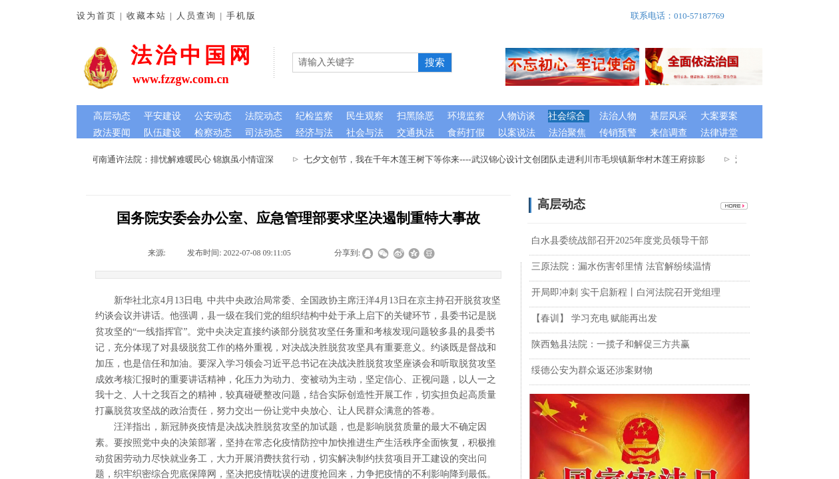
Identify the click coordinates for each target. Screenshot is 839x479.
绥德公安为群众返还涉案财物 (592, 370)
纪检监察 (314, 116)
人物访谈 (516, 116)
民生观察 (365, 116)
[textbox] (355, 62)
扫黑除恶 (415, 116)
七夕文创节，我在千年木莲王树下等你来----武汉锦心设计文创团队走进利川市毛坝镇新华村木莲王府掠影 (506, 159)
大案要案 (719, 116)
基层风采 (668, 116)
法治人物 (618, 116)
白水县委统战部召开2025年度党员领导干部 (619, 240)
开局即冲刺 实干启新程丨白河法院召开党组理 (625, 292)
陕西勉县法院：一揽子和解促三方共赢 (610, 344)
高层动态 (112, 116)
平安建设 (162, 116)
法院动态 (263, 116)
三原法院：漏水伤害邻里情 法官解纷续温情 (621, 266)
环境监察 (466, 116)
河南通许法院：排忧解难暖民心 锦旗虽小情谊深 (184, 159)
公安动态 (213, 116)
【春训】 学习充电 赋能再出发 (594, 318)
